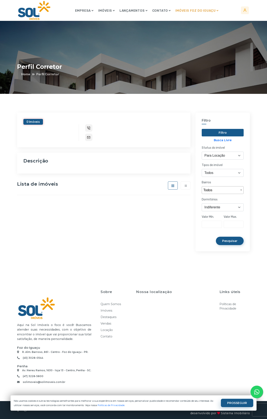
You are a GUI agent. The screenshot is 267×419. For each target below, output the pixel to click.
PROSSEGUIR (237, 403)
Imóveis (105, 11)
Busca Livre (223, 140)
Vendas (106, 323)
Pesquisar (229, 241)
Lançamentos (132, 11)
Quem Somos (111, 304)
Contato (160, 11)
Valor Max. (230, 217)
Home (25, 74)
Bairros (206, 182)
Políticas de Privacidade (227, 306)
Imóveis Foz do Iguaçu (195, 11)
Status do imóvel (213, 148)
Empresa (83, 11)
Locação (107, 330)
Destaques (108, 317)
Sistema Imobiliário (235, 413)
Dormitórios (210, 199)
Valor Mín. (208, 217)
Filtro (223, 133)
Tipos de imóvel (212, 165)
